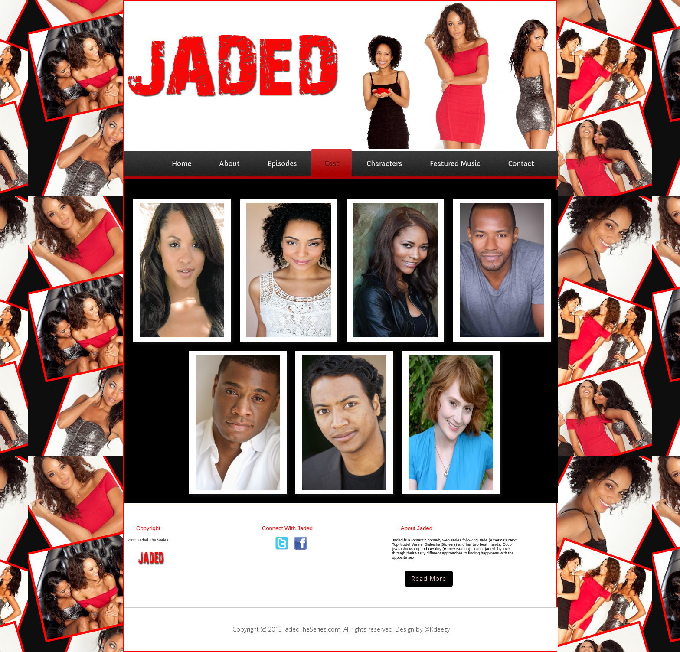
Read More (429, 578)
